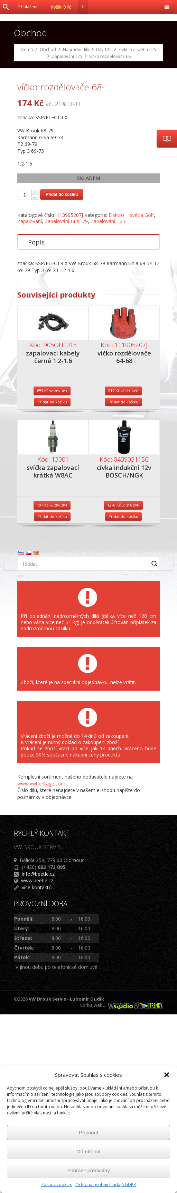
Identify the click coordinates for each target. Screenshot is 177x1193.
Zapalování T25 (108, 400)
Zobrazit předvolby (88, 1170)
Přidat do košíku (62, 373)
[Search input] (85, 742)
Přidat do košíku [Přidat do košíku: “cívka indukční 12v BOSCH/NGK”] (123, 695)
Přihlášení (27, 7)
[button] (166, 1074)
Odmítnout (88, 1151)
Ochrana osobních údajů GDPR (105, 1184)
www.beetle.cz (37, 1059)
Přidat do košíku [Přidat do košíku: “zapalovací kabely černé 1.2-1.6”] (52, 580)
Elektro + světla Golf (131, 393)
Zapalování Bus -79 (66, 400)
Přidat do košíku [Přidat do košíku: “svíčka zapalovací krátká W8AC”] (52, 695)
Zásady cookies (56, 1184)
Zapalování (29, 400)
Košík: (69, 7)
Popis (36, 421)
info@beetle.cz (38, 1052)
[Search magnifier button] (154, 742)
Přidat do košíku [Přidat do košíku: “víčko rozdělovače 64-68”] (123, 580)
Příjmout (88, 1132)
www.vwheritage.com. (41, 962)
